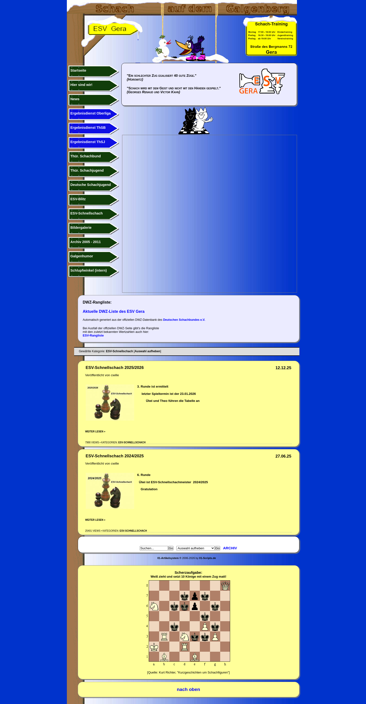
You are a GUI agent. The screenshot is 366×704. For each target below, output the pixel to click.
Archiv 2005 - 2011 (85, 242)
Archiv (230, 548)
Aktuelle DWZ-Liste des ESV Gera (114, 311)
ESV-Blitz (78, 199)
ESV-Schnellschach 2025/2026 (115, 367)
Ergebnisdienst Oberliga (90, 113)
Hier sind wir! (81, 85)
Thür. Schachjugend (87, 170)
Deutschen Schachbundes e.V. (184, 319)
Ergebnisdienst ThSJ (87, 142)
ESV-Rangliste (93, 335)
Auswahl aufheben (147, 351)
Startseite (78, 70)
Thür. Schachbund (85, 156)
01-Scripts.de (207, 558)
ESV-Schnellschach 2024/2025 (115, 456)
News (75, 99)
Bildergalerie (81, 228)
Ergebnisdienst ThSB (88, 128)
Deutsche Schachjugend (90, 185)
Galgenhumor (81, 256)
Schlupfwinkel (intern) (88, 270)
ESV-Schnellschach (86, 213)
